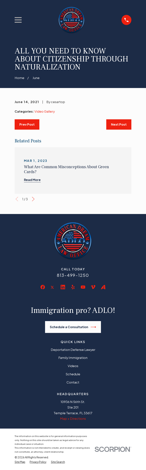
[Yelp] (73, 287)
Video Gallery (44, 111)
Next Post (119, 124)
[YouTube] (83, 287)
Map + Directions (73, 419)
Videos (73, 366)
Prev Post (27, 124)
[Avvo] (103, 287)
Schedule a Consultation (73, 327)
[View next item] (33, 199)
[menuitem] (20, 462)
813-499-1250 (73, 275)
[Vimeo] (93, 287)
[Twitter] (53, 290)
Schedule (73, 374)
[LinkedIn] (63, 287)
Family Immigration (72, 358)
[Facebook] (42, 287)
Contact (73, 382)
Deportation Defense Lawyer (73, 350)
